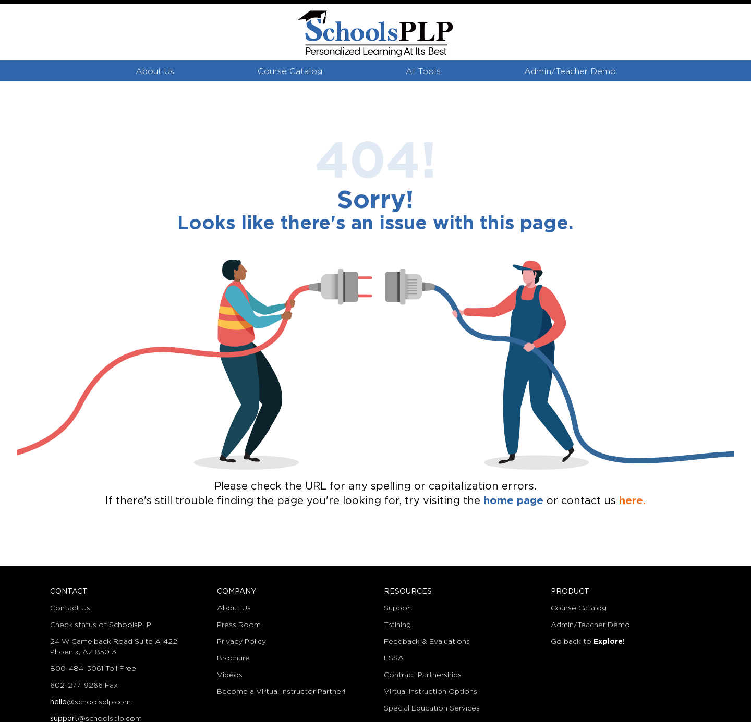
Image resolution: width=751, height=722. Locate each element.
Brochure (233, 658)
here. (632, 501)
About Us (155, 72)
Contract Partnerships (423, 675)
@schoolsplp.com (90, 702)
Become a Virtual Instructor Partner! (281, 692)
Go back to (588, 642)
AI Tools (423, 72)
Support (398, 608)
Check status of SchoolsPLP (100, 625)
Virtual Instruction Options (430, 692)
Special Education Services (432, 708)
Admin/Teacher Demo (570, 72)
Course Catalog (290, 72)
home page (513, 501)
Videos (230, 675)
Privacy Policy (241, 642)
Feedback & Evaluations (427, 642)
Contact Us (70, 608)
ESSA (394, 658)
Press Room (239, 625)
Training (397, 625)
